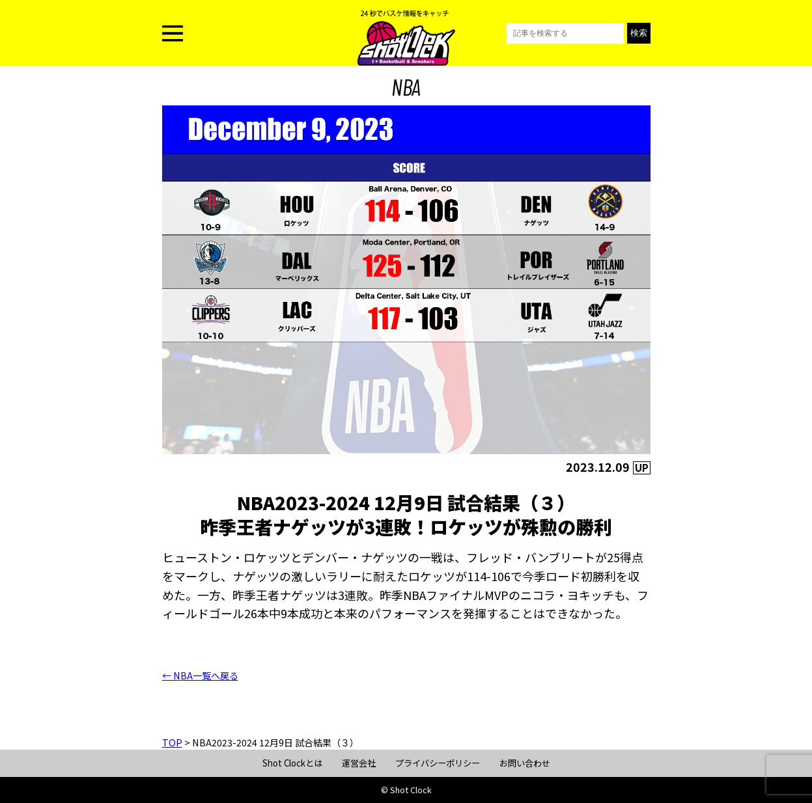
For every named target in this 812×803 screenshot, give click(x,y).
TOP (172, 742)
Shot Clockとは (292, 763)
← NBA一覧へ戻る (200, 675)
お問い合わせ (524, 763)
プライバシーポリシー (437, 763)
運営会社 (359, 763)
